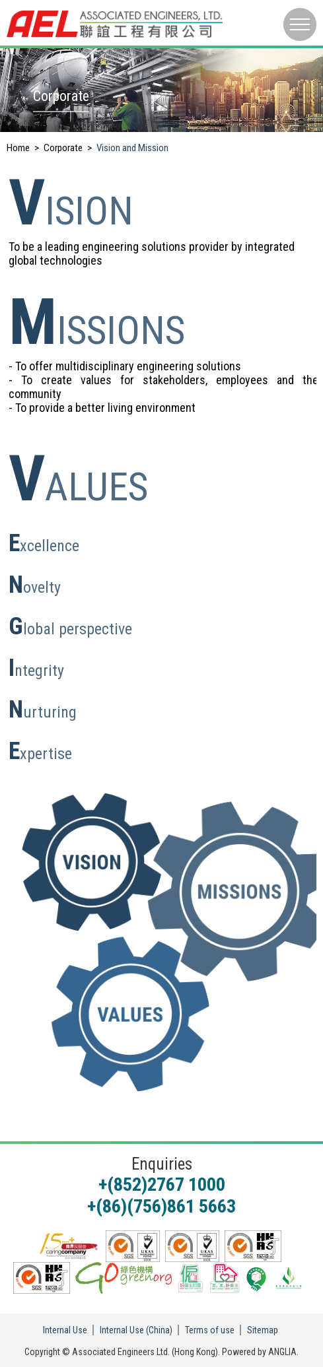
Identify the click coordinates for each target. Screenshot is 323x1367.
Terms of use (209, 1330)
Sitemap (262, 1330)
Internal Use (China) (136, 1330)
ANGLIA (282, 1352)
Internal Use (65, 1330)
